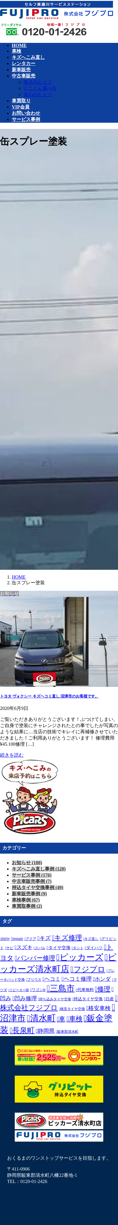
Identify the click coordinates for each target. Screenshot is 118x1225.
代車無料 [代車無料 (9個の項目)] (85, 990)
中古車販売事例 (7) (32, 881)
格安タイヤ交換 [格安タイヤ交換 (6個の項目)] (72, 1009)
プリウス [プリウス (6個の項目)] (34, 980)
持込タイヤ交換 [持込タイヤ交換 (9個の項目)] (88, 999)
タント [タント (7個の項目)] (78, 948)
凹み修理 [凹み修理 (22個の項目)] (25, 998)
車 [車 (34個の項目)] (62, 1018)
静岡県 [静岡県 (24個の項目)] (46, 1031)
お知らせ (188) (27, 862)
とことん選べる (40, 88)
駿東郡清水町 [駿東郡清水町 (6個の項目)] (67, 1032)
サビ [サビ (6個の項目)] (9, 948)
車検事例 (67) (26, 899)
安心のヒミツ (38, 94)
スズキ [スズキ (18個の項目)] (24, 947)
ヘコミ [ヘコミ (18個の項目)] (52, 979)
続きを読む (12, 755)
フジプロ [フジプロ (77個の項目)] (89, 969)
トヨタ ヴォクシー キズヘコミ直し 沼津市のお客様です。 (49, 696)
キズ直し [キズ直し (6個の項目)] (91, 939)
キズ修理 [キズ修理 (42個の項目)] (68, 937)
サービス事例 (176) (32, 875)
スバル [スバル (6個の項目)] (40, 948)
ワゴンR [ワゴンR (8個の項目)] (39, 990)
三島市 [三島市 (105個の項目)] (62, 988)
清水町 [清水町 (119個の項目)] (43, 1018)
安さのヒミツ (38, 82)
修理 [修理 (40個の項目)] (103, 989)
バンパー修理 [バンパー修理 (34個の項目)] (36, 958)
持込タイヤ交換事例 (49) (37, 887)
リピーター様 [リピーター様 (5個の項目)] (19, 990)
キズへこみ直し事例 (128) (39, 868)
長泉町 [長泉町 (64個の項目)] (23, 1030)
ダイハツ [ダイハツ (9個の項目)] (94, 948)
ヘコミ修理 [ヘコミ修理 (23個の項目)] (78, 979)
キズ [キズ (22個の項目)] (45, 938)
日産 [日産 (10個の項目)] (110, 998)
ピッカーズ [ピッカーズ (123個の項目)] (82, 957)
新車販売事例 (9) (29, 893)
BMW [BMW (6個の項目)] (5, 939)
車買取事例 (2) (27, 906)
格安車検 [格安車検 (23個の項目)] (99, 1008)
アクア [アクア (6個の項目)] (31, 939)
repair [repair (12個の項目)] (18, 938)
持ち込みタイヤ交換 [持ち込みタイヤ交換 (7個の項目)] (55, 999)
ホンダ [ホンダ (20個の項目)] (103, 979)
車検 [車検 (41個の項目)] (76, 1018)
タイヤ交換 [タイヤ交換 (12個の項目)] (59, 947)
